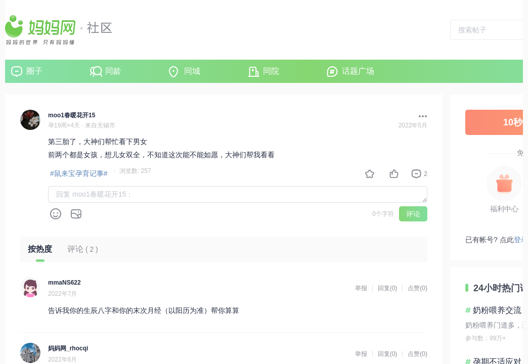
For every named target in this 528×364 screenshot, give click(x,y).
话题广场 (358, 71)
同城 (192, 71)
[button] (420, 116)
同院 (271, 71)
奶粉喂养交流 (497, 310)
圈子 (34, 71)
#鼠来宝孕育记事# (79, 173)
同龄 (113, 71)
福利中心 (504, 209)
